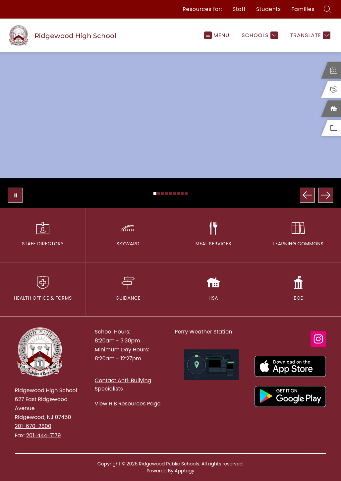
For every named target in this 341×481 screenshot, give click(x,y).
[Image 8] (182, 193)
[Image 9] (186, 193)
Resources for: (202, 9)
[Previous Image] (307, 195)
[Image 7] (178, 193)
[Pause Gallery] (15, 195)
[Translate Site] (309, 35)
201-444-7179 (43, 435)
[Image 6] (174, 193)
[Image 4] (166, 193)
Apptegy (185, 470)
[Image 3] (162, 193)
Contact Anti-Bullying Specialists (123, 384)
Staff (239, 9)
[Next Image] (325, 195)
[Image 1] (154, 193)
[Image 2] (158, 193)
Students (268, 9)
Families (303, 9)
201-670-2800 (33, 426)
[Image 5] (170, 193)
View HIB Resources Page (128, 403)
